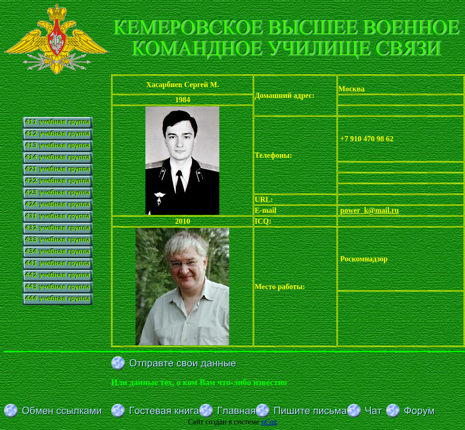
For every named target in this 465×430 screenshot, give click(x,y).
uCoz (269, 422)
